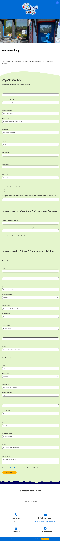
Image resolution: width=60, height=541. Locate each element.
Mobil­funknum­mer (7, 336)
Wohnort (5, 175)
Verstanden (45, 538)
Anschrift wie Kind (7, 313)
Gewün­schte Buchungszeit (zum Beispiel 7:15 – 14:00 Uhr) (17, 228)
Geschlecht (5, 129)
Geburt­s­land (5, 276)
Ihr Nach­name (6, 305)
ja (4, 189)
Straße (4, 141)
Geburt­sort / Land (7, 118)
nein (5, 191)
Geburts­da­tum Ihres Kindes (9, 100)
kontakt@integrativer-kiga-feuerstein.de (45, 521)
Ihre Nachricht (6, 456)
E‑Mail (4, 347)
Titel (3, 268)
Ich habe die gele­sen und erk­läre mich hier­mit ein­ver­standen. (25, 468)
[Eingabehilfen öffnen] (57, 2)
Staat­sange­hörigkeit (7, 294)
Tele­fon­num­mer (6, 325)
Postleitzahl (5, 164)
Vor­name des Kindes (7, 92)
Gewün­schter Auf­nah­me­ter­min (10, 220)
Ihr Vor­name (5, 286)
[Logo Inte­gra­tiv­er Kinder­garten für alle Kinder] (30, 3)
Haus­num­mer (6, 152)
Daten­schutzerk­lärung (15, 468)
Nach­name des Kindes (8, 110)
